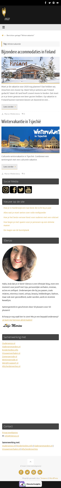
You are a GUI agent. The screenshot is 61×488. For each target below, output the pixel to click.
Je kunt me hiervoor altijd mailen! (17, 320)
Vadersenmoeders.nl (11, 347)
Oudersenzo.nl (8, 343)
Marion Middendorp (12, 114)
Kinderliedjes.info (10, 350)
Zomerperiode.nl (9, 356)
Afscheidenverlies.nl (11, 366)
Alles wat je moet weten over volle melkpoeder (25, 213)
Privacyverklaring (10, 432)
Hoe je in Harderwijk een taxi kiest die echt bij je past (27, 208)
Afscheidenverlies (30, 449)
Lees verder (10, 107)
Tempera (43, 478)
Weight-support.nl (10, 363)
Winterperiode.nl (10, 360)
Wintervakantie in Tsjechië (21, 121)
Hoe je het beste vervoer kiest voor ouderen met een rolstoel (31, 217)
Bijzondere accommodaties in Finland (28, 52)
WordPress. (53, 478)
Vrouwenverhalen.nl (11, 353)
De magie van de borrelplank (16, 230)
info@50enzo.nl (12, 436)
